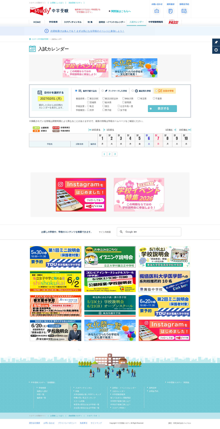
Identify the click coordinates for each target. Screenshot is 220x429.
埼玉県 (143, 98)
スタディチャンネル (83, 388)
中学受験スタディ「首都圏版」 (44, 382)
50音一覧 (40, 394)
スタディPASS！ (119, 408)
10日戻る (96, 130)
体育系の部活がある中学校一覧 (86, 404)
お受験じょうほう (57, 3)
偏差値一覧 (41, 398)
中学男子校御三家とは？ (120, 401)
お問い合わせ (49, 423)
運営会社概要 (34, 423)
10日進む (183, 130)
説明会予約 (153, 391)
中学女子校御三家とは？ (120, 404)
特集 (77, 391)
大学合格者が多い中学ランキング (87, 394)
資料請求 (152, 388)
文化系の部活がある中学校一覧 (86, 408)
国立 (107, 106)
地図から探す (42, 391)
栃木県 (108, 102)
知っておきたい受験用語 (120, 398)
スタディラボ (92, 416)
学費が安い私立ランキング (85, 398)
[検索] (149, 232)
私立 (92, 106)
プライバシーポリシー (67, 423)
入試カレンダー (118, 391)
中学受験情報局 (118, 394)
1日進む (169, 130)
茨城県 (93, 102)
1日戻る (110, 130)
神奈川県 (129, 98)
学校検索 (42, 388)
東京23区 (94, 98)
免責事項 (83, 423)
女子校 (123, 110)
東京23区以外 (111, 98)
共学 (92, 110)
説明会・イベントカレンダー (124, 388)
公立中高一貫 (126, 106)
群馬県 (128, 102)
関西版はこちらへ (121, 11)
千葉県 (158, 98)
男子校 (108, 110)
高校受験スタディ (75, 3)
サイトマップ (96, 423)
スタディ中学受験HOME (40, 39)
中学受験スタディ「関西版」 (179, 382)
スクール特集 (79, 401)
